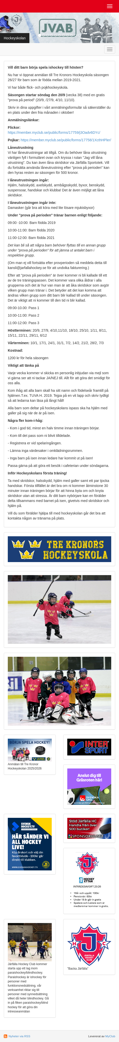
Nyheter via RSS (19, 1036)
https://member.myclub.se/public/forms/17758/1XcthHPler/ (66, 140)
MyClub (110, 1036)
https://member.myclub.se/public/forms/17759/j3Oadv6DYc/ (54, 133)
